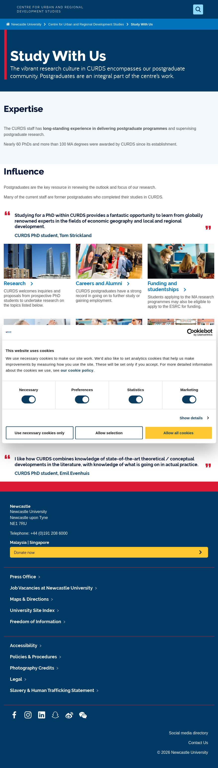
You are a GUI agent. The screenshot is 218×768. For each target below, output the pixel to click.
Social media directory (188, 733)
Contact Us (198, 743)
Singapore (39, 542)
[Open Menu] (210, 9)
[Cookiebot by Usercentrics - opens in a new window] (190, 332)
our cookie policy (77, 370)
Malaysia (18, 542)
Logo (8, 9)
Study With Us (142, 24)
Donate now (24, 552)
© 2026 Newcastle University (182, 752)
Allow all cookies (179, 433)
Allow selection (109, 433)
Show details (191, 418)
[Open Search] (198, 9)
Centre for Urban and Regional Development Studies (86, 24)
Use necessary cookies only (39, 433)
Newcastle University (25, 24)
